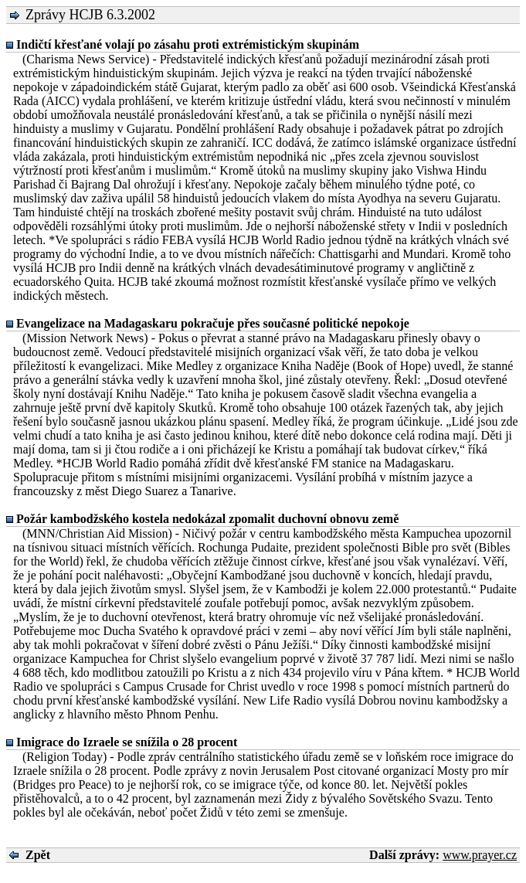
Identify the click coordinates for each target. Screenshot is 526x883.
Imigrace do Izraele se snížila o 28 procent (126, 742)
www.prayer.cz (480, 854)
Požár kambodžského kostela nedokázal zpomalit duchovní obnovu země (207, 518)
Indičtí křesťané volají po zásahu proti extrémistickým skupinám (187, 44)
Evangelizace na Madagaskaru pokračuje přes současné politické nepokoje (212, 323)
